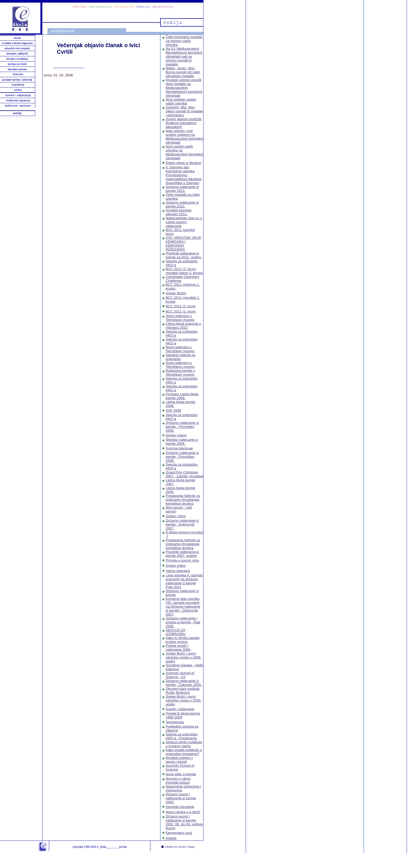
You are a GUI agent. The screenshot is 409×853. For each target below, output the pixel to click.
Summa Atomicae (179, 448)
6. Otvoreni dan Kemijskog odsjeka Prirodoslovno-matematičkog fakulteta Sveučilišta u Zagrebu (183, 175)
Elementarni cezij (179, 833)
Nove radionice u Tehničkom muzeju (180, 318)
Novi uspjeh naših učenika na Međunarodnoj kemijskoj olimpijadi (184, 152)
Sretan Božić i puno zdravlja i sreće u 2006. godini (183, 657)
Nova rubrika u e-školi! (183, 812)
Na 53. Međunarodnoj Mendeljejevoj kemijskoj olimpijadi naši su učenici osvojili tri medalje (184, 56)
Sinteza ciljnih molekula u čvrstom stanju (184, 744)
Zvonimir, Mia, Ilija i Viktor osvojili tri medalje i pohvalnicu (184, 111)
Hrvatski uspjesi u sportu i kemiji (179, 760)
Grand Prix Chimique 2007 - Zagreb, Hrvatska (184, 474)
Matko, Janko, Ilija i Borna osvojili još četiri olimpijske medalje (183, 72)
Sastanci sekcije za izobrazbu (180, 357)
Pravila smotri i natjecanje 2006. (178, 647)
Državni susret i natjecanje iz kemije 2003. (181, 798)
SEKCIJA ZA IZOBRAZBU (175, 632)
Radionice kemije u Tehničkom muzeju (180, 372)
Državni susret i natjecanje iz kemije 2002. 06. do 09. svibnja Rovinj (184, 822)
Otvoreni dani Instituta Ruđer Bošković (183, 690)
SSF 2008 (173, 410)
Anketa (171, 838)
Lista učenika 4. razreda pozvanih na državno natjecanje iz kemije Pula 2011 (184, 581)
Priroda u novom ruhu (182, 560)
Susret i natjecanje (180, 709)
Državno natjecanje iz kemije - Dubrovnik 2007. (182, 524)
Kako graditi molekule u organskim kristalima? (184, 752)
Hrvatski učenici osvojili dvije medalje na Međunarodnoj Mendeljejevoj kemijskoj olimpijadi (184, 88)
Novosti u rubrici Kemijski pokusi (178, 780)
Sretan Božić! (176, 293)
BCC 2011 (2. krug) (181, 306)
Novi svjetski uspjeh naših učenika (181, 101)
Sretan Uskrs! (176, 435)
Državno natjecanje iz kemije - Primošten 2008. (182, 426)
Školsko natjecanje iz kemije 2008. (182, 442)
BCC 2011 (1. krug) (181, 311)
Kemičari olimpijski (180, 807)
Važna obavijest (178, 571)
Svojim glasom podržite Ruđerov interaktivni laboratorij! (184, 123)
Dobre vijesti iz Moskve (183, 163)
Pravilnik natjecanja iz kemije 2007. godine (182, 554)
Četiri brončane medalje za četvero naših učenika (184, 41)
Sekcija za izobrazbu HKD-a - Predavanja (181, 736)
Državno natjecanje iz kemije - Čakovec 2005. (184, 683)
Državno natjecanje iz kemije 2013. (182, 189)
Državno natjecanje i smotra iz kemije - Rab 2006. (183, 622)
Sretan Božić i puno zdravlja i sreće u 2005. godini (183, 700)
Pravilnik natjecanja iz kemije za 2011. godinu (183, 255)
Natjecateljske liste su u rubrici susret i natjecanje (184, 222)
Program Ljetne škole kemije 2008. (182, 396)
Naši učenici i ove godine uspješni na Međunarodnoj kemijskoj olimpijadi (184, 136)
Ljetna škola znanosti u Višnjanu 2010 (183, 326)
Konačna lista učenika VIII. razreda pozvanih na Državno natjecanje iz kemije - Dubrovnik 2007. (183, 606)
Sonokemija (175, 722)
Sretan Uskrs (176, 516)
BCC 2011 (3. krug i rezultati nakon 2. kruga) (184, 271)
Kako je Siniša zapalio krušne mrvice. (183, 640)
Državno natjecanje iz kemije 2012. (182, 204)
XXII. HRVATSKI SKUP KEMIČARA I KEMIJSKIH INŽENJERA (183, 243)
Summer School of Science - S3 (180, 675)
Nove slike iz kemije (181, 774)
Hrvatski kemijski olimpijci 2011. (178, 212)
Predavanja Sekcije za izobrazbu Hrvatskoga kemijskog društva (183, 499)
